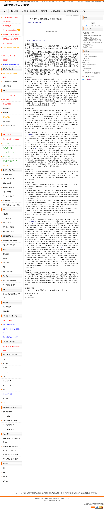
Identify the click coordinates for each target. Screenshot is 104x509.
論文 (4, 472)
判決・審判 (6, 434)
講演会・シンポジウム (10, 125)
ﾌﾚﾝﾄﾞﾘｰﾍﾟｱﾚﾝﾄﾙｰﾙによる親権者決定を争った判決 (11, 452)
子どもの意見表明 (8, 196)
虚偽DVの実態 (7, 183)
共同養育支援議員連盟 (29, 11)
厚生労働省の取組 (8, 231)
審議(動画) (6, 254)
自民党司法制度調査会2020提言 (11, 296)
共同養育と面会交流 (71, 493)
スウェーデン (7, 385)
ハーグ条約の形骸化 (9, 425)
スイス (5, 389)
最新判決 (88, 37)
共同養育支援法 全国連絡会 (18, 5)
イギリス (5, 372)
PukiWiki (90, 504)
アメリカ (5, 359)
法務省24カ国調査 (8, 227)
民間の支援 (6, 311)
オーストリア (7, 381)
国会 (87, 44)
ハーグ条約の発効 (8, 429)
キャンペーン (7, 130)
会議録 (5, 258)
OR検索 (97, 25)
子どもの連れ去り (31, 222)
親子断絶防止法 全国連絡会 (51, 498)
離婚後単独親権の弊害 (92, 40)
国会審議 (44, 11)
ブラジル (5, 398)
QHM (102, 504)
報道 (83, 11)
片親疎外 (88, 46)
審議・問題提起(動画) (9, 280)
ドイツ (5, 368)
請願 (4, 267)
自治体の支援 (7, 307)
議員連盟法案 (7, 86)
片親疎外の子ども (8, 187)
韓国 (4, 376)
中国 (4, 402)
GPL (100, 504)
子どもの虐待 (7, 192)
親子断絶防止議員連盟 (10, 82)
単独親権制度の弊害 (71, 11)
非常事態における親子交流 (11, 205)
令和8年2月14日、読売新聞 (91, 73)
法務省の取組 (7, 218)
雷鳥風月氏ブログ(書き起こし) (38, 40)
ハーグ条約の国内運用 (10, 420)
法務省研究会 (7, 222)
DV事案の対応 (7, 200)
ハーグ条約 (6, 416)
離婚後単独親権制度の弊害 (86, 493)
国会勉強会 (6, 121)
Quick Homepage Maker (96, 503)
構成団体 (5, 112)
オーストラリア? (8, 394)
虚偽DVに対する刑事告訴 (11, 446)
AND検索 (89, 25)
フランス (5, 363)
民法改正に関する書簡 (10, 240)
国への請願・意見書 (9, 285)
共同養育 (60, 247)
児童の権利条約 (7, 412)
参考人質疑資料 (7, 271)
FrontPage (89, 32)
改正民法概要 (55, 11)
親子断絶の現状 (7, 174)
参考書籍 (5, 481)
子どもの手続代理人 (9, 245)
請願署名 (88, 47)
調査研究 (5, 477)
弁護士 (31, 134)
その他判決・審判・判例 (10, 459)
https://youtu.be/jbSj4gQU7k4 (33, 22)
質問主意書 (6, 262)
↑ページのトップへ (13, 493)
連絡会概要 (14, 11)
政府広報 (5, 214)
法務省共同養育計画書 (90, 64)
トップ (4, 11)
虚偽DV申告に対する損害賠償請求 (11, 440)
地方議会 (6, 276)
